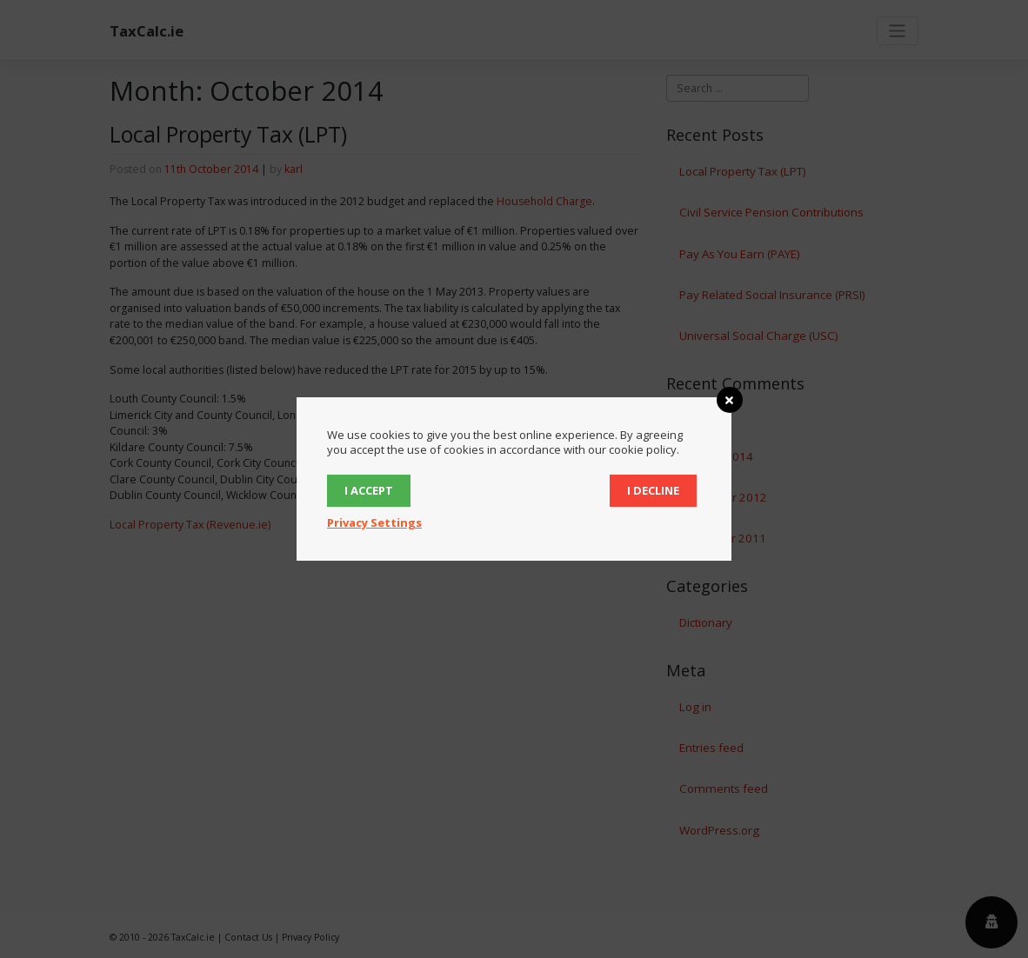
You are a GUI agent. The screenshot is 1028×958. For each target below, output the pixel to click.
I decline (653, 490)
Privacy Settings (374, 522)
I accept (368, 490)
